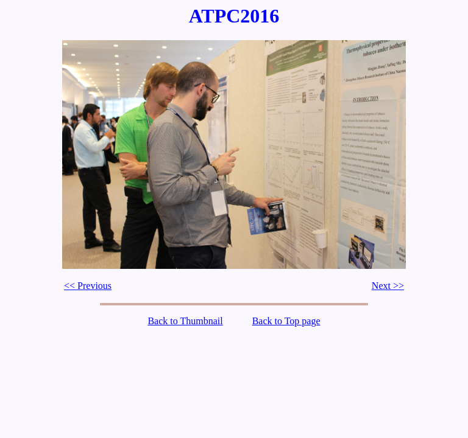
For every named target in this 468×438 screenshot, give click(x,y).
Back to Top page (286, 321)
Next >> (388, 285)
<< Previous (88, 285)
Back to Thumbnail (184, 321)
